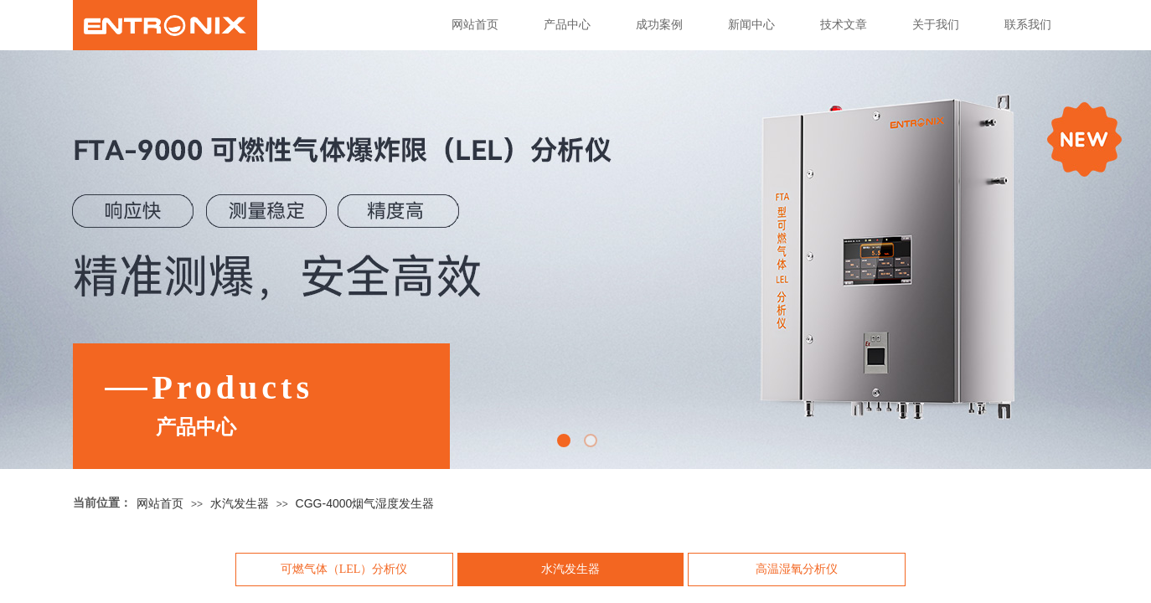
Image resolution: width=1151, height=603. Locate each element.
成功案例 (659, 24)
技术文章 (843, 24)
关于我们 (935, 24)
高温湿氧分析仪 (797, 569)
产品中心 (567, 24)
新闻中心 (751, 24)
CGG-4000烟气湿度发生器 (365, 503)
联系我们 (1027, 24)
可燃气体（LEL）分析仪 (344, 569)
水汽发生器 (239, 503)
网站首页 (475, 24)
